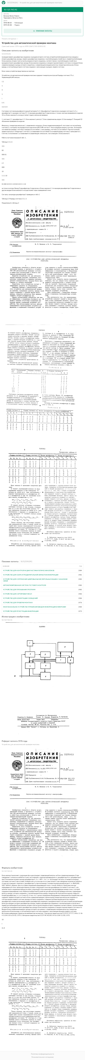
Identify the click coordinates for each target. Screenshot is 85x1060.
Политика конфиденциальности (42, 1054)
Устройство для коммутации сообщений (20, 598)
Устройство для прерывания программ (19, 589)
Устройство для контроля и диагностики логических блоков (28, 570)
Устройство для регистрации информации (21, 611)
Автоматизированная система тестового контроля (24, 585)
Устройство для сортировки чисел (17, 594)
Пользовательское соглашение (42, 1057)
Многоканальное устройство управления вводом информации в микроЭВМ (34, 607)
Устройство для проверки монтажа (18, 602)
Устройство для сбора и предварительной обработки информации (30, 575)
